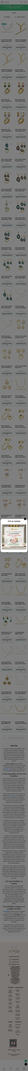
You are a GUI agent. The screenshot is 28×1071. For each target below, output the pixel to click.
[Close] (25, 519)
